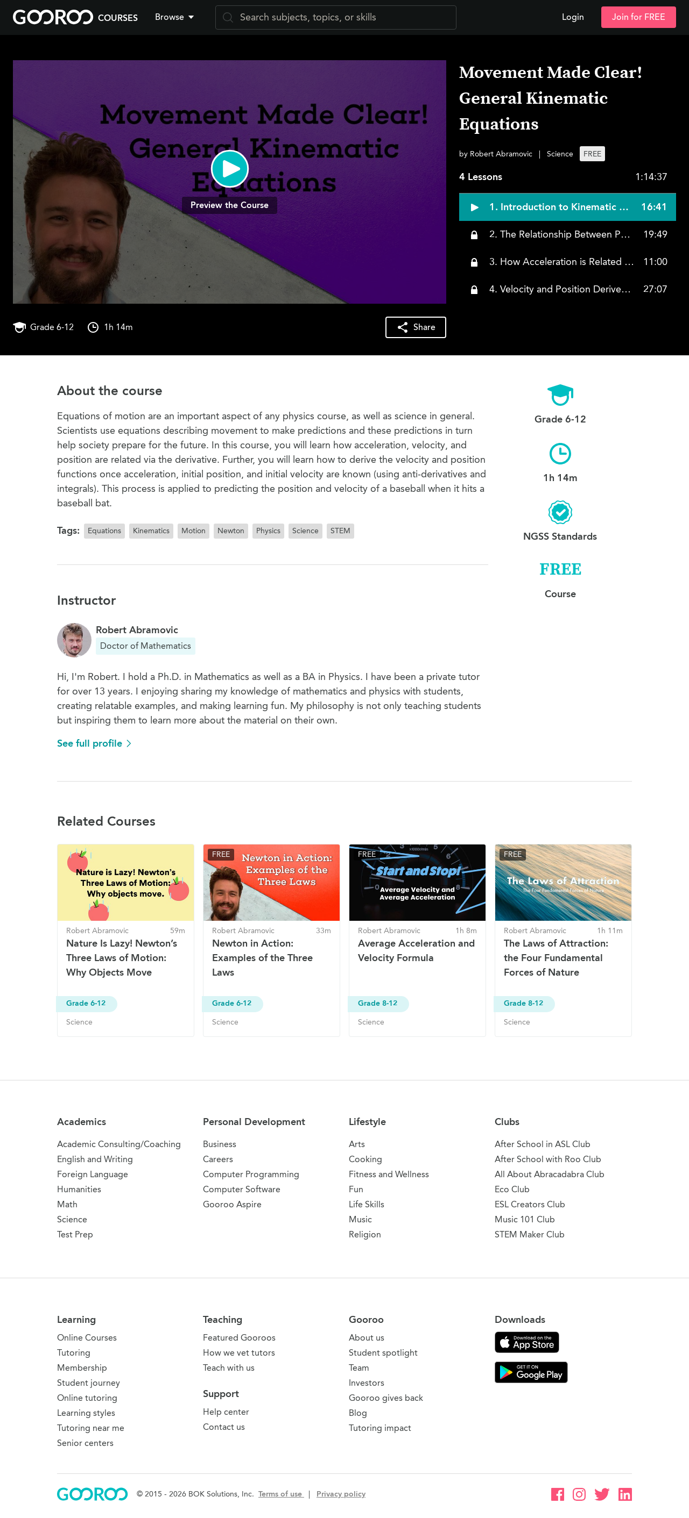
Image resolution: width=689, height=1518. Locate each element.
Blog (358, 1413)
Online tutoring (87, 1398)
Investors (366, 1383)
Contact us (224, 1427)
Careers (218, 1159)
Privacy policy (341, 1494)
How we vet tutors (239, 1353)
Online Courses (87, 1338)
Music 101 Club (525, 1219)
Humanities (79, 1189)
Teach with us (229, 1368)
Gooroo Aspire (232, 1204)
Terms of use (281, 1494)
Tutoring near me (90, 1428)
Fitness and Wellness (389, 1174)
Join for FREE (638, 17)
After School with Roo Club (548, 1159)
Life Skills (366, 1204)
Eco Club (512, 1189)
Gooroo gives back (386, 1398)
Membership (82, 1368)
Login (573, 17)
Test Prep (75, 1234)
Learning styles (86, 1413)
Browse (175, 17)
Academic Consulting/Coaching (119, 1144)
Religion (365, 1234)
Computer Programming (251, 1174)
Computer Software (241, 1189)
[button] (176, 17)
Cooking (365, 1159)
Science (72, 1219)
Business (219, 1144)
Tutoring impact (380, 1428)
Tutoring (73, 1353)
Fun (356, 1189)
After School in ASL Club (542, 1144)
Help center (226, 1412)
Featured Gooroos (239, 1338)
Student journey (88, 1383)
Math (67, 1204)
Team (359, 1368)
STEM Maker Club (530, 1234)
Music (360, 1219)
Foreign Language (92, 1174)
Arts (357, 1144)
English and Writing (95, 1159)
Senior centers (85, 1443)
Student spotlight (383, 1353)
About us (366, 1338)
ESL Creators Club (530, 1204)
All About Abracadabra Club (549, 1174)
